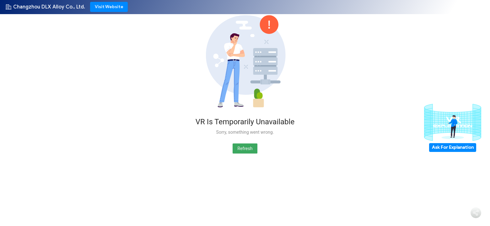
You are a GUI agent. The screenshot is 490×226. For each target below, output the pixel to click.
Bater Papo (449, 215)
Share (476, 221)
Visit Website (109, 6)
